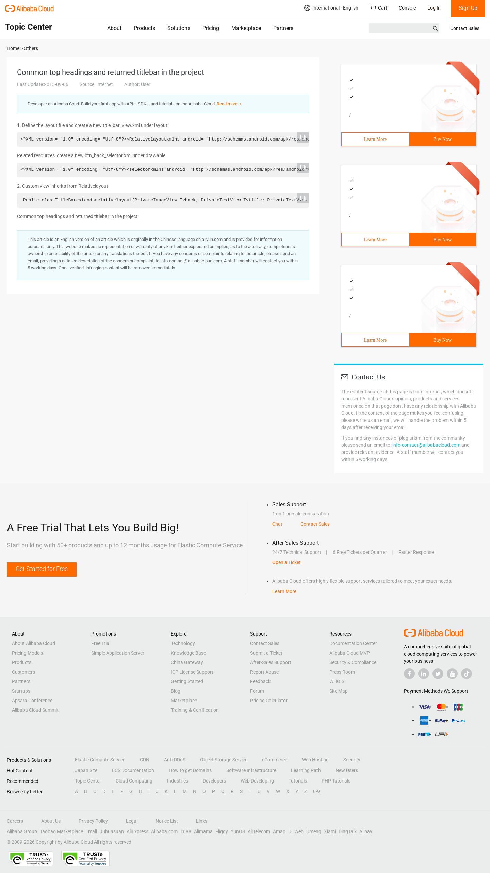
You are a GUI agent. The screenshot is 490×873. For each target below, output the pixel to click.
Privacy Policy (93, 821)
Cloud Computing (134, 781)
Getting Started (187, 681)
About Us (51, 821)
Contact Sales (464, 28)
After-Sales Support (270, 662)
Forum (257, 691)
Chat (277, 524)
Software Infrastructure (251, 770)
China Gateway (187, 662)
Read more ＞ (230, 103)
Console (407, 8)
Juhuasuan (112, 831)
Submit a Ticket (266, 653)
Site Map (338, 691)
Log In (434, 8)
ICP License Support (192, 672)
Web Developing (257, 781)
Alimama (203, 831)
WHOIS (336, 681)
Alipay (365, 831)
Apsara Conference (32, 700)
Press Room (342, 672)
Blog (175, 691)
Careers (15, 821)
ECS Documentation (133, 770)
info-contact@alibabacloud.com (426, 445)
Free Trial (100, 643)
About (114, 28)
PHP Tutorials (336, 781)
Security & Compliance (352, 662)
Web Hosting (315, 759)
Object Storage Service (223, 759)
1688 (185, 831)
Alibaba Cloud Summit (35, 710)
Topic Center (88, 781)
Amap (279, 831)
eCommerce (274, 759)
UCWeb (296, 831)
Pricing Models (27, 653)
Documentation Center (353, 643)
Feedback (260, 681)
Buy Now (442, 139)
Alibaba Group (22, 831)
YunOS (238, 831)
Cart (378, 8)
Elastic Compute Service (100, 759)
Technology (183, 643)
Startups (21, 691)
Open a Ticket (286, 562)
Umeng (313, 831)
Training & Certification (195, 710)
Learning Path (306, 770)
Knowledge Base (188, 653)
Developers (214, 781)
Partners (283, 28)
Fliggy (221, 831)
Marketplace (246, 28)
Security (351, 759)
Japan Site (86, 770)
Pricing (210, 28)
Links (201, 821)
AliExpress (137, 831)
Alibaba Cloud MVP (349, 653)
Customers (23, 672)
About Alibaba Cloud (33, 643)
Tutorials (298, 781)
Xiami (330, 831)
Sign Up (468, 8)
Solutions (178, 28)
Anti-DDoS (174, 759)
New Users (347, 770)
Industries (177, 781)
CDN (144, 759)
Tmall (91, 831)
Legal (131, 821)
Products (144, 28)
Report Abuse (264, 672)
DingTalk (348, 831)
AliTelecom (259, 831)
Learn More (375, 139)
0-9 (316, 791)
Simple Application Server (117, 653)
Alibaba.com (164, 831)
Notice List (167, 821)
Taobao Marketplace (61, 831)
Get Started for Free (42, 568)
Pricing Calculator (269, 700)
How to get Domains (190, 770)
